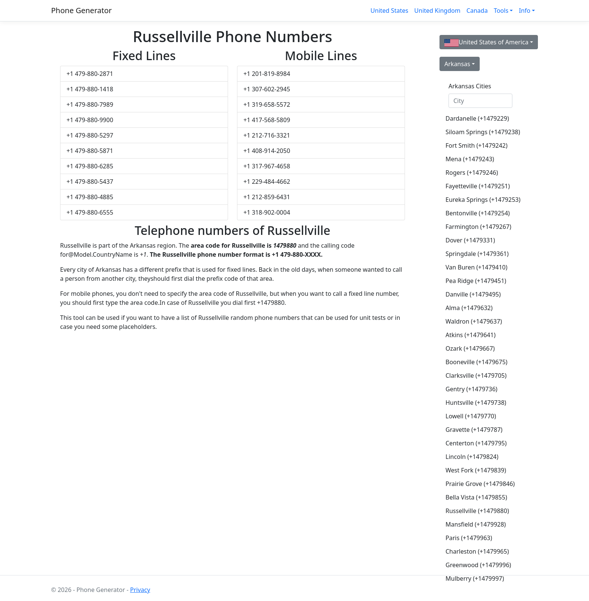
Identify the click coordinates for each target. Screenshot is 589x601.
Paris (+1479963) (469, 538)
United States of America (486, 42)
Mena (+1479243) (470, 159)
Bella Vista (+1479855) (476, 497)
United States (389, 10)
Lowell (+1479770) (471, 416)
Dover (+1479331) (470, 240)
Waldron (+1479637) (474, 321)
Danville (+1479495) (473, 294)
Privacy (140, 590)
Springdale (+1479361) (477, 254)
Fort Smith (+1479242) (476, 145)
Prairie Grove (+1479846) (480, 484)
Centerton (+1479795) (476, 443)
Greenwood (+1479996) (478, 565)
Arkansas (457, 64)
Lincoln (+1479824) (472, 457)
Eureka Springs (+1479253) (483, 199)
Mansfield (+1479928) (476, 524)
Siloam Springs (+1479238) (483, 132)
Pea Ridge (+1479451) (476, 281)
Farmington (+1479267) (478, 227)
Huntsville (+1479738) (476, 402)
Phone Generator (81, 10)
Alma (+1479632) (469, 308)
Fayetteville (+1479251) (478, 186)
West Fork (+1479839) (476, 470)
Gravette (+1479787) (474, 429)
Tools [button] (501, 10)
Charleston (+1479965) (477, 551)
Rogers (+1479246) (472, 172)
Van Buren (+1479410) (476, 267)
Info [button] (524, 10)
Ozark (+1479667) (470, 348)
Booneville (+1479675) (476, 362)
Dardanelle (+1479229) (477, 118)
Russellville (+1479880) (477, 511)
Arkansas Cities (470, 86)
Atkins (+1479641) (470, 335)
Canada (477, 10)
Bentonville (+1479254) (478, 213)
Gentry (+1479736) (471, 389)
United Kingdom (437, 10)
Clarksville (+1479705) (476, 375)
